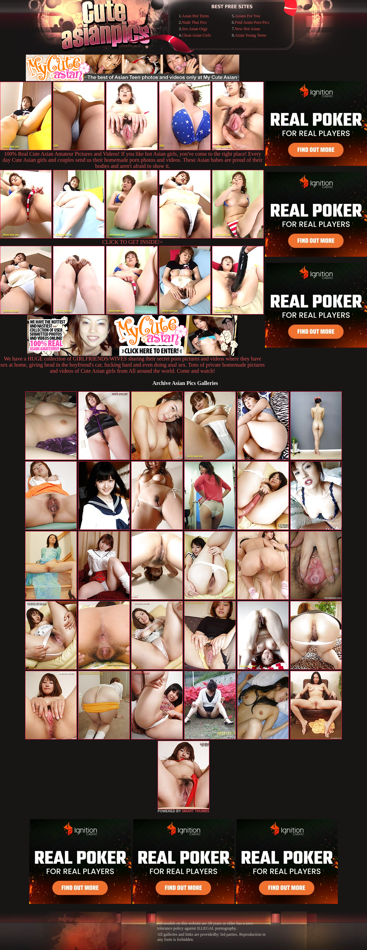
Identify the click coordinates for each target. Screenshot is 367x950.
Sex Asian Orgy (195, 28)
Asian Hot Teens (195, 16)
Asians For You (247, 16)
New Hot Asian (247, 28)
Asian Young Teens (250, 35)
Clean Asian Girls (196, 35)
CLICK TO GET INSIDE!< (132, 242)
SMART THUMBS (195, 811)
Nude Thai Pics (194, 22)
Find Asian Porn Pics (252, 22)
